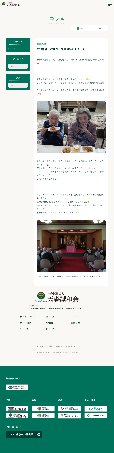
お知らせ (75, 322)
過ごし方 (49, 316)
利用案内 (49, 322)
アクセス (49, 329)
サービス (24, 329)
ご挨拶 (49, 346)
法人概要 (40, 346)
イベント (13, 48)
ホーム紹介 (25, 322)
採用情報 (59, 346)
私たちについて (27, 316)
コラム (74, 316)
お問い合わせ (71, 346)
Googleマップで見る (73, 308)
